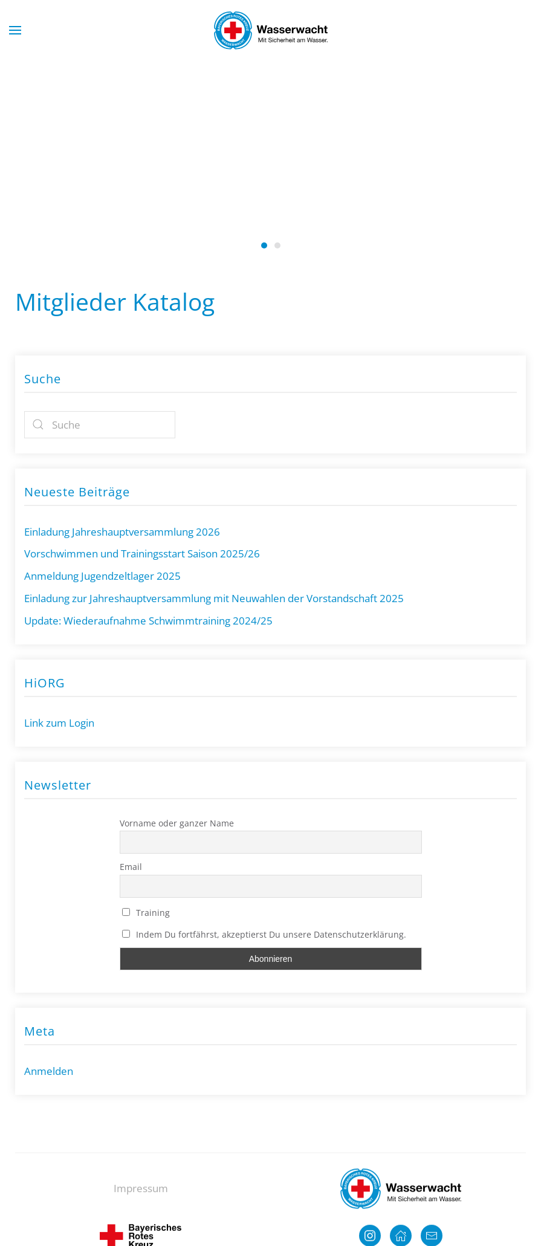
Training (146, 912)
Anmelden (48, 1071)
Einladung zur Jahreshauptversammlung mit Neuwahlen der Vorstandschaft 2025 (214, 598)
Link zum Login (59, 723)
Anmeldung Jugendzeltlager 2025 (102, 576)
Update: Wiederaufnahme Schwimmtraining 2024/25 (148, 621)
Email (131, 866)
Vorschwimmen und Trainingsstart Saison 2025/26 (142, 553)
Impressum (141, 1196)
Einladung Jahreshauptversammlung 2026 (122, 532)
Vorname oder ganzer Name (177, 823)
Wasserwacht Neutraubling (264, 245)
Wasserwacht (277, 245)
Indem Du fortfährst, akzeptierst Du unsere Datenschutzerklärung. (264, 934)
